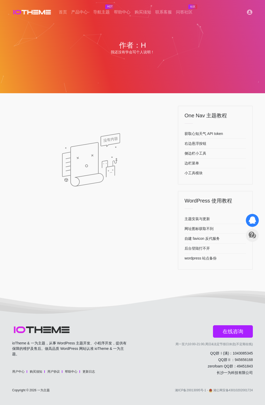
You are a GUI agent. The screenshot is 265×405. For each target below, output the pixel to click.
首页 (63, 12)
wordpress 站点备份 (201, 258)
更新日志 (89, 371)
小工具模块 (194, 173)
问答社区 (185, 10)
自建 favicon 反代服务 (202, 238)
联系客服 (163, 12)
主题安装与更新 (197, 219)
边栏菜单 (192, 163)
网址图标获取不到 (199, 229)
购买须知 (143, 12)
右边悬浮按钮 (195, 143)
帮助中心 (122, 12)
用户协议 (53, 371)
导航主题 (102, 10)
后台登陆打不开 (197, 248)
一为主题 (43, 390)
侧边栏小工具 (195, 153)
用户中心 (18, 371)
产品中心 (79, 12)
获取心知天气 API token (204, 134)
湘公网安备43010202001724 (231, 390)
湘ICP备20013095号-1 (190, 390)
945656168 (244, 360)
